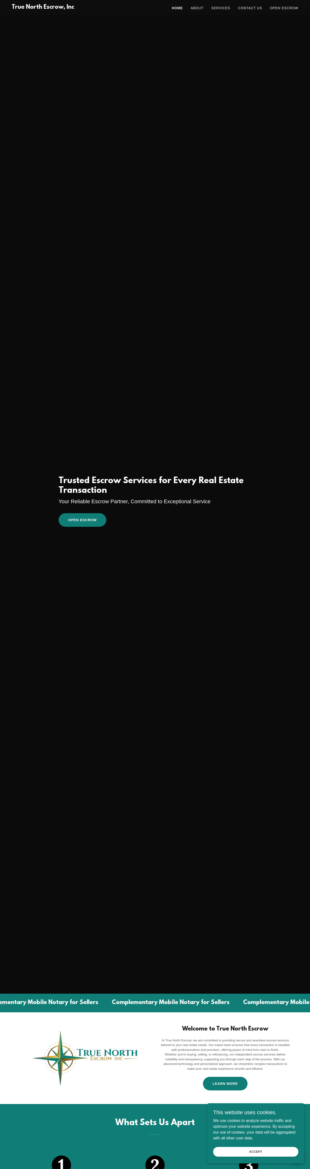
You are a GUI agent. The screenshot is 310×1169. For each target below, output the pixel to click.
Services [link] (220, 8)
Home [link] (177, 8)
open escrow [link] (284, 8)
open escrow (82, 520)
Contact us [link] (250, 8)
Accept (255, 1151)
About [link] (197, 8)
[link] (43, 7)
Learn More (225, 1084)
